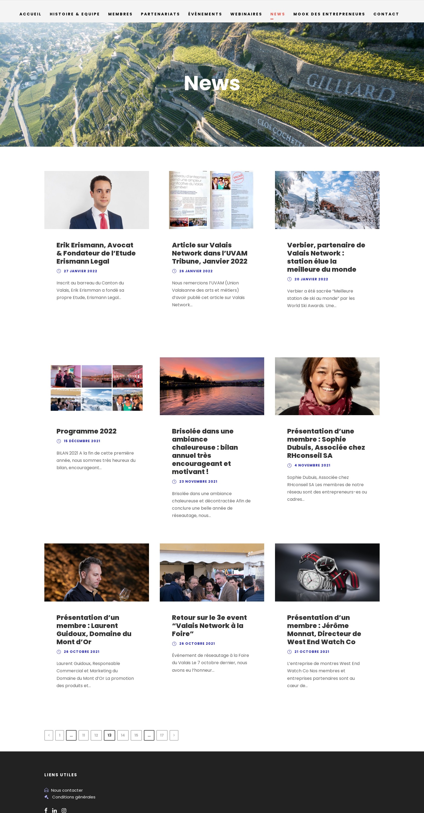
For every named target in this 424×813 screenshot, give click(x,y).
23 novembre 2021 (197, 458)
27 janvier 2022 (79, 271)
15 (141, 689)
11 (86, 689)
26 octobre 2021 (80, 621)
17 (169, 689)
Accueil (30, 14)
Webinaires (247, 14)
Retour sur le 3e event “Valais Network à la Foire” (207, 595)
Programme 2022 (84, 416)
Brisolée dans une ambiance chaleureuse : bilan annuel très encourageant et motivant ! (210, 432)
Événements (206, 14)
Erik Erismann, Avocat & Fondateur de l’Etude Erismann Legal (96, 253)
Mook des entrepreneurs (330, 14)
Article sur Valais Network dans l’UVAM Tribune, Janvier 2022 (206, 253)
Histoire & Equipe (75, 14)
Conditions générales (71, 750)
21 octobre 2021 (310, 621)
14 (127, 689)
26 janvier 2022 (194, 271)
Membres (121, 14)
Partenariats (161, 14)
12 (100, 689)
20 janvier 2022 (309, 279)
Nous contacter (64, 743)
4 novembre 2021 (311, 450)
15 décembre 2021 (81, 426)
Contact (387, 14)
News (278, 14)
